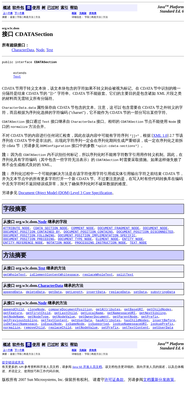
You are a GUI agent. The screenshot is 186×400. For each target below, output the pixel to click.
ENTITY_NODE (132, 246)
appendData (12, 301)
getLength (73, 301)
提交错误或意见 (13, 376)
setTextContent (135, 341)
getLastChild (65, 323)
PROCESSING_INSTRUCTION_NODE (100, 250)
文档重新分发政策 (158, 393)
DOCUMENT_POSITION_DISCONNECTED (144, 237)
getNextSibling (152, 323)
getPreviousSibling (20, 332)
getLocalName (92, 323)
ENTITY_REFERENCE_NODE (23, 250)
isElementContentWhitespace (54, 283)
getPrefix (149, 328)
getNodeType (38, 328)
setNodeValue (86, 341)
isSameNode (74, 337)
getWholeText (14, 283)
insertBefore (163, 332)
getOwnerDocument (94, 328)
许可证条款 (114, 393)
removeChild (34, 341)
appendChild (13, 319)
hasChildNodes (136, 332)
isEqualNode (51, 337)
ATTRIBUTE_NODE (16, 233)
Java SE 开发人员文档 (87, 380)
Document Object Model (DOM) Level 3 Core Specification (65, 197)
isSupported (98, 337)
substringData (163, 301)
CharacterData (23, 50)
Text (49, 50)
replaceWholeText (98, 283)
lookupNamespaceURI (130, 337)
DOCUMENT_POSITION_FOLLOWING (28, 242)
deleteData (35, 301)
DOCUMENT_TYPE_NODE (75, 246)
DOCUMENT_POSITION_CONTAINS (88, 237)
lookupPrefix (162, 337)
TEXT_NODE (138, 250)
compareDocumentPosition (70, 319)
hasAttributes (108, 332)
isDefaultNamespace (20, 337)
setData (140, 301)
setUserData (162, 341)
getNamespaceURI (121, 323)
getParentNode (125, 328)
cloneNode (36, 319)
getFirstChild (38, 323)
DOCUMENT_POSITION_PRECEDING (28, 246)
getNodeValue (63, 328)
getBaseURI (133, 319)
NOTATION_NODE (58, 250)
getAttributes (108, 319)
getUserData (81, 332)
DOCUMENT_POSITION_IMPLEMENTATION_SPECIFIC (96, 242)
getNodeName (13, 328)
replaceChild (59, 341)
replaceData (119, 301)
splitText (124, 283)
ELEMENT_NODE (107, 246)
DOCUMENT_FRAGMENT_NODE (118, 233)
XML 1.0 (160, 140)
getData (55, 301)
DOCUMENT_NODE (155, 233)
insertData (95, 301)
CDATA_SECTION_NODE (50, 233)
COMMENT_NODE (82, 233)
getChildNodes (159, 319)
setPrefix (109, 341)
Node (40, 50)
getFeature (12, 323)
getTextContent (54, 332)
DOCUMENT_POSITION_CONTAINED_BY (31, 237)
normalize (11, 341)
